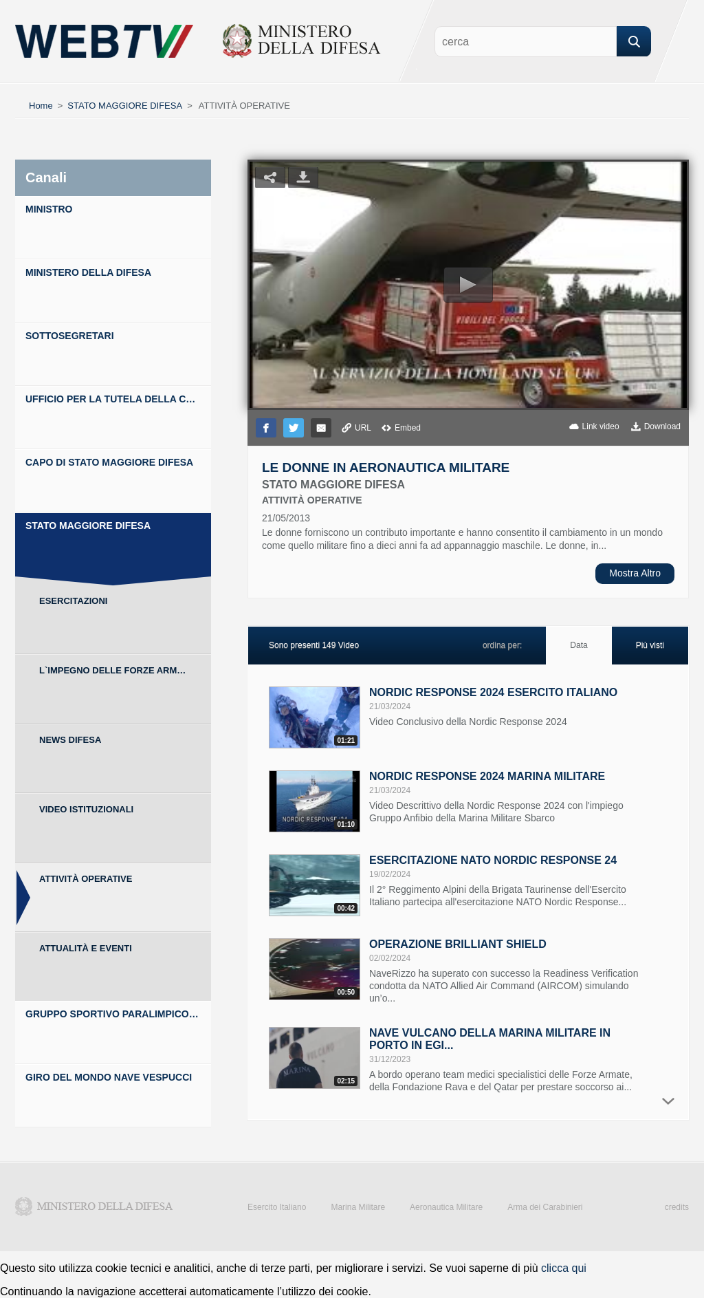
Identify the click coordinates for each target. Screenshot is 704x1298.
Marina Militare (358, 1207)
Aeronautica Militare (446, 1207)
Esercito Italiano (277, 1207)
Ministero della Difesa (94, 1206)
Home (41, 105)
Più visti (650, 645)
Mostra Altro (635, 572)
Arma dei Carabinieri (544, 1207)
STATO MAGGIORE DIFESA (124, 105)
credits (677, 1207)
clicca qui (563, 1268)
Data (578, 645)
